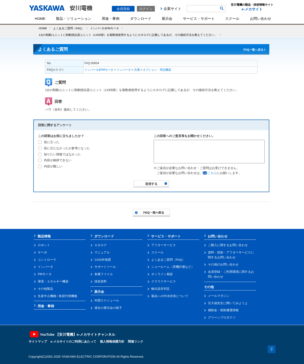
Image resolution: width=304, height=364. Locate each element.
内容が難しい (53, 166)
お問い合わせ (260, 19)
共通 (137, 69)
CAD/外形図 (102, 259)
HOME (40, 19)
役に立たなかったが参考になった (67, 148)
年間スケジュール (106, 300)
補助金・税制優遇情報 (223, 310)
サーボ (42, 252)
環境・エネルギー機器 (53, 281)
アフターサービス (163, 245)
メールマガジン (218, 296)
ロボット (44, 245)
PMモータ (45, 274)
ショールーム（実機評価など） (172, 267)
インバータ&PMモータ (104, 28)
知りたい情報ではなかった (62, 154)
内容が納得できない (58, 160)
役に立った (51, 142)
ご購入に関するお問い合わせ (228, 245)
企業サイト (172, 9)
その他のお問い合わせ (223, 264)
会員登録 (123, 9)
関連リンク (135, 341)
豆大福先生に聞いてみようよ (228, 303)
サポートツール (105, 267)
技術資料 (100, 281)
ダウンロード (140, 19)
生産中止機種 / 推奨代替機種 (57, 296)
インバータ (124, 69)
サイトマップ (38, 341)
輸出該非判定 (160, 288)
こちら (212, 173)
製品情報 (44, 236)
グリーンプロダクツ (222, 317)
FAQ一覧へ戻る (253, 49)
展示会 (167, 19)
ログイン (145, 9)
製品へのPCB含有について (169, 296)
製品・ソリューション (73, 19)
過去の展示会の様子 (108, 308)
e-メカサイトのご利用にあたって (73, 341)
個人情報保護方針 (112, 341)
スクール (232, 19)
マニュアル (102, 252)
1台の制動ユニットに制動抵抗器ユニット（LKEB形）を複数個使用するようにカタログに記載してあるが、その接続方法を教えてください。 (128, 34)
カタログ (100, 245)
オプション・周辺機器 (157, 69)
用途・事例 (110, 19)
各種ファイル (103, 274)
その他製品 (45, 288)
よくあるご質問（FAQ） (68, 28)
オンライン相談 (162, 274)
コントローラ (47, 259)
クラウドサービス (163, 281)
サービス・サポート (199, 19)
